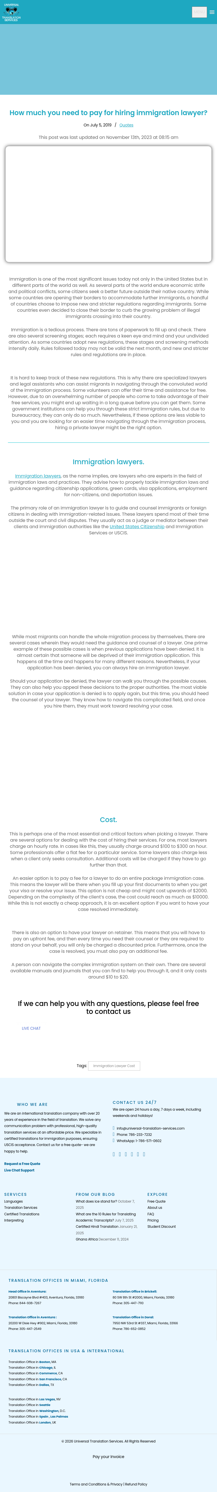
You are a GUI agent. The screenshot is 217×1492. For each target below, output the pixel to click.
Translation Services (20, 1207)
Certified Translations (21, 1214)
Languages (13, 1201)
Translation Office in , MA (32, 1362)
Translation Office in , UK (32, 1422)
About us (154, 1207)
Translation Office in (29, 1405)
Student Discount (161, 1226)
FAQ (150, 1214)
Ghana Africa (87, 1239)
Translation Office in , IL (32, 1367)
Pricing (152, 1220)
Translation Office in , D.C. (37, 1411)
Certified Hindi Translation (97, 1226)
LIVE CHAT (31, 1028)
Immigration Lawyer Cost (114, 1065)
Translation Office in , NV (34, 1399)
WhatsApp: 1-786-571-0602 (137, 1140)
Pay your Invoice (108, 1456)
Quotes (126, 125)
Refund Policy (136, 1484)
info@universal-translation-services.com (149, 1128)
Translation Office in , (38, 1416)
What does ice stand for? (96, 1201)
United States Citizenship (137, 526)
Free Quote (156, 1201)
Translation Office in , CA (35, 1373)
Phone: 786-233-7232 (132, 1134)
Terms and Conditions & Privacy (96, 1484)
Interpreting (13, 1220)
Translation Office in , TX (31, 1385)
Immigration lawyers (38, 476)
